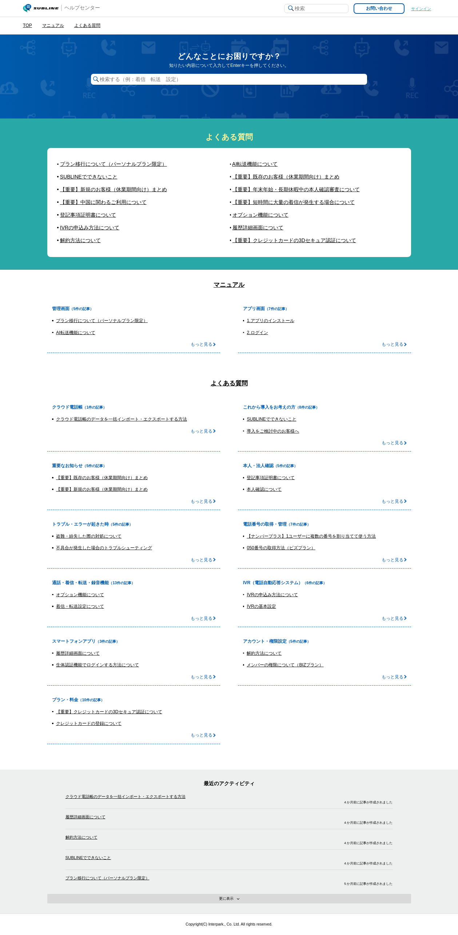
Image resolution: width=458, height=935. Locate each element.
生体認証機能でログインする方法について (97, 664)
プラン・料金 (65, 699)
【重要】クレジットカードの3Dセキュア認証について (294, 240)
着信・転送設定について (80, 606)
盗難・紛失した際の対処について (89, 536)
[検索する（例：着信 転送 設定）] (229, 79)
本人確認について (264, 489)
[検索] (316, 8)
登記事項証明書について (88, 215)
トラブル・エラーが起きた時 (80, 524)
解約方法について (80, 240)
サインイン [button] (421, 9)
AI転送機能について (255, 164)
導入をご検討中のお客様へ (273, 431)
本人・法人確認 (258, 465)
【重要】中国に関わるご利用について (103, 202)
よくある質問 (87, 25)
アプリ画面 (254, 308)
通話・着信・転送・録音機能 (80, 582)
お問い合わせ (379, 8)
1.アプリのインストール (270, 320)
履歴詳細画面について (257, 227)
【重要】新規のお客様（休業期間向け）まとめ (113, 189)
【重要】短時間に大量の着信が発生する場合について (293, 202)
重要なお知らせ (67, 465)
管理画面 (60, 308)
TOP (27, 25)
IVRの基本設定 (261, 606)
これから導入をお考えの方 (269, 407)
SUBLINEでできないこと (89, 177)
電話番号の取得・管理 (265, 524)
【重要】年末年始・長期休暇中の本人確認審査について (296, 189)
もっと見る (201, 344)
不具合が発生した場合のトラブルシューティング (104, 547)
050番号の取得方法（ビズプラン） (281, 547)
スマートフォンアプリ (74, 641)
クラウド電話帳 (67, 407)
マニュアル (53, 25)
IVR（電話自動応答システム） (273, 582)
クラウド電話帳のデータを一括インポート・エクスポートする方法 (121, 419)
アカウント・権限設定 (265, 641)
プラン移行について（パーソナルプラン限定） (113, 164)
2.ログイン (257, 332)
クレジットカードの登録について (89, 723)
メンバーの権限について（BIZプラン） (285, 664)
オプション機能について (260, 215)
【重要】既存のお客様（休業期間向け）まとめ (285, 177)
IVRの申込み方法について (89, 227)
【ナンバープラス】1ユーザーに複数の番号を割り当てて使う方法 (311, 536)
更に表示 (251, 899)
